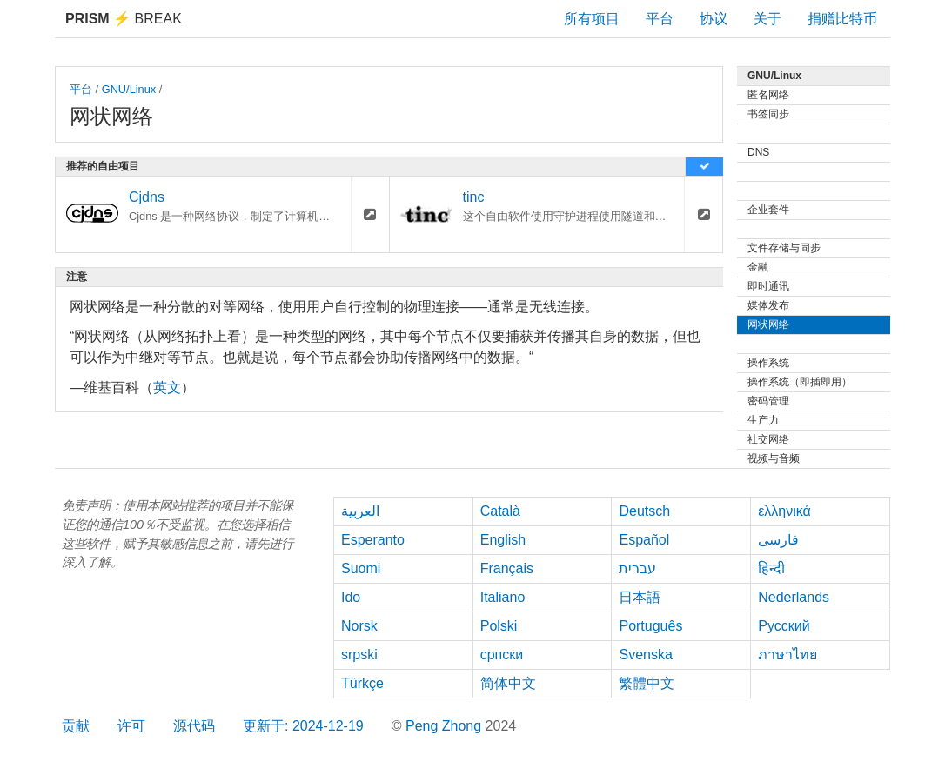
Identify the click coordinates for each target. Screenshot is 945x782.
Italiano (503, 597)
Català (500, 511)
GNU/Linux (129, 89)
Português (650, 625)
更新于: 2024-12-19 (303, 726)
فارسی (778, 539)
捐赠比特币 (842, 18)
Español (644, 539)
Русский (783, 625)
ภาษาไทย (787, 654)
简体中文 (508, 683)
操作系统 (768, 363)
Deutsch (644, 511)
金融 (757, 267)
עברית (637, 568)
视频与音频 (773, 458)
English (503, 539)
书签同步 (768, 114)
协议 (713, 18)
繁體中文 (646, 683)
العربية (360, 511)
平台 (660, 18)
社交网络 (768, 439)
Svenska (645, 654)
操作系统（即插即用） (799, 382)
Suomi (360, 568)
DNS (758, 152)
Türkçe (362, 683)
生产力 (763, 420)
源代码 (194, 726)
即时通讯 (768, 286)
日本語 (639, 597)
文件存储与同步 (784, 248)
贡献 (76, 726)
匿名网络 (768, 95)
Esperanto (373, 539)
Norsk (359, 625)
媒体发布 (768, 305)
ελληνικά (784, 511)
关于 (767, 18)
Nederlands (793, 597)
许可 (131, 726)
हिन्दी (771, 568)
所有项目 (592, 18)
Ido (350, 597)
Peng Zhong (445, 726)
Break (123, 18)
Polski (499, 625)
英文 (167, 387)
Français (506, 568)
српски (502, 654)
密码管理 (768, 401)
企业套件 (768, 210)
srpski (359, 654)
